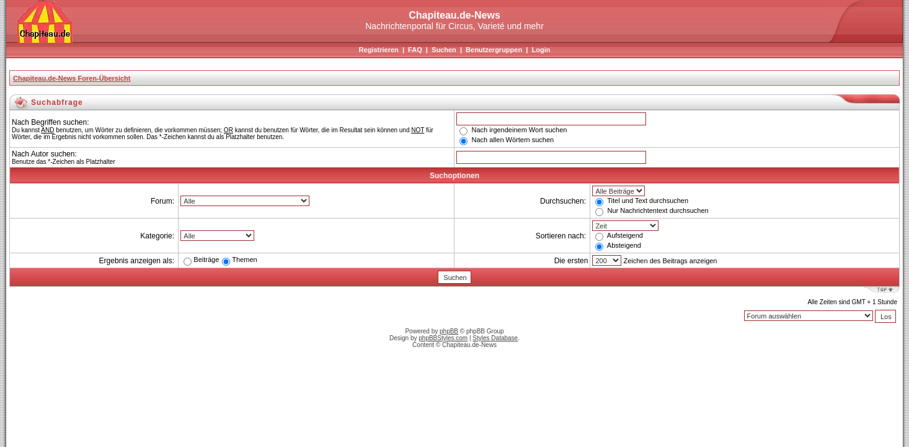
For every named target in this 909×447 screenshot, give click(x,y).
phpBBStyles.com (443, 338)
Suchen (444, 49)
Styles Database (495, 338)
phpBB (449, 331)
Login (540, 49)
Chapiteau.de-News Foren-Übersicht (71, 78)
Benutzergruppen (494, 49)
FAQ (415, 49)
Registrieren (379, 49)
